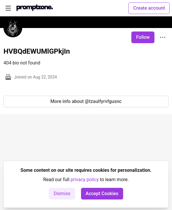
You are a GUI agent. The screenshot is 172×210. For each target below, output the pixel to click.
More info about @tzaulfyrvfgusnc (85, 101)
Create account (149, 8)
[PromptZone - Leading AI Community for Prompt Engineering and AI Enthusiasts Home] (34, 8)
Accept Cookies (102, 193)
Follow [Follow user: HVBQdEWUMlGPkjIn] (143, 37)
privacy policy (84, 179)
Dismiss (62, 193)
